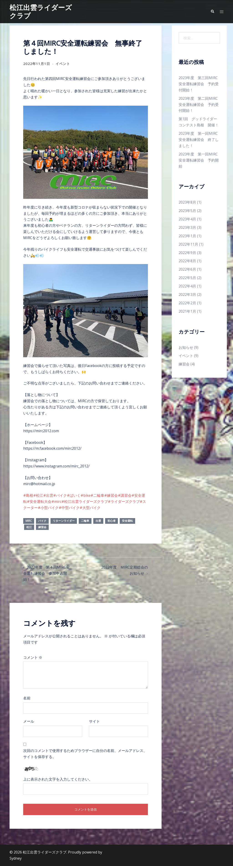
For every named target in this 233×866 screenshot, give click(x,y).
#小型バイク (48, 507)
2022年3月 (187, 294)
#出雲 (48, 495)
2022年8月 (187, 260)
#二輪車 (97, 495)
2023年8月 (187, 202)
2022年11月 (188, 244)
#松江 (38, 495)
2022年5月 (187, 277)
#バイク (60, 495)
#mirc (56, 501)
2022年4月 (187, 286)
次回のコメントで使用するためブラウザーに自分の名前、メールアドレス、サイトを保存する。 (85, 753)
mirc (28, 521)
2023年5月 (187, 210)
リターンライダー (64, 521)
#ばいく (74, 495)
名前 (26, 698)
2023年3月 (187, 227)
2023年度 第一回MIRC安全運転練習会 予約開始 (199, 160)
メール (28, 721)
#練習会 (111, 495)
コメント (32, 657)
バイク (42, 521)
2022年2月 (187, 302)
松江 (29, 527)
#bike (86, 495)
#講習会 (125, 495)
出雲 (98, 521)
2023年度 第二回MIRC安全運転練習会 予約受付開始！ (199, 104)
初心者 (111, 521)
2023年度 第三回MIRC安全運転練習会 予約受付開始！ (199, 83)
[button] (212, 11)
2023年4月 (187, 219)
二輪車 (85, 521)
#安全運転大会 (39, 501)
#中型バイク (69, 507)
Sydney (16, 858)
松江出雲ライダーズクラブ (41, 11)
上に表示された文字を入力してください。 (57, 779)
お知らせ (186, 347)
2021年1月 (187, 311)
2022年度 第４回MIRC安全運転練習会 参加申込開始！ (46, 573)
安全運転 (127, 521)
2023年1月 (187, 235)
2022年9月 (187, 252)
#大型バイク (90, 507)
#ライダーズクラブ (124, 501)
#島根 (28, 495)
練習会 (42, 527)
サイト (94, 721)
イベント (63, 63)
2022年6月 (187, 269)
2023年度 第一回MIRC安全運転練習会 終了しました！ (199, 139)
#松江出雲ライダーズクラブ (84, 501)
